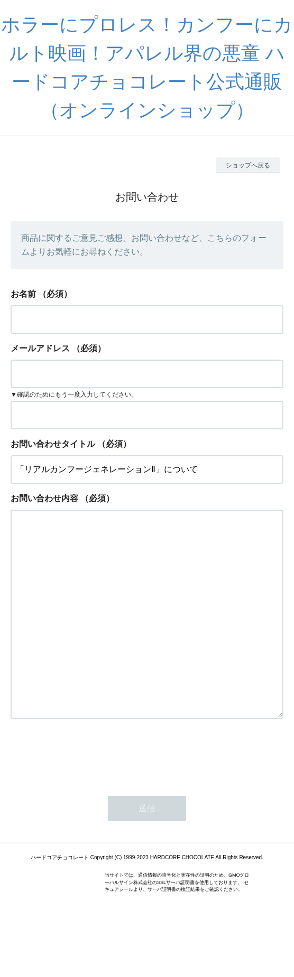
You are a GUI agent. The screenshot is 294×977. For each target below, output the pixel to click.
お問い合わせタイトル (53, 443)
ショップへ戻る (248, 165)
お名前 (23, 293)
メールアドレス (40, 348)
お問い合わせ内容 (44, 498)
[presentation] (91, 796)
